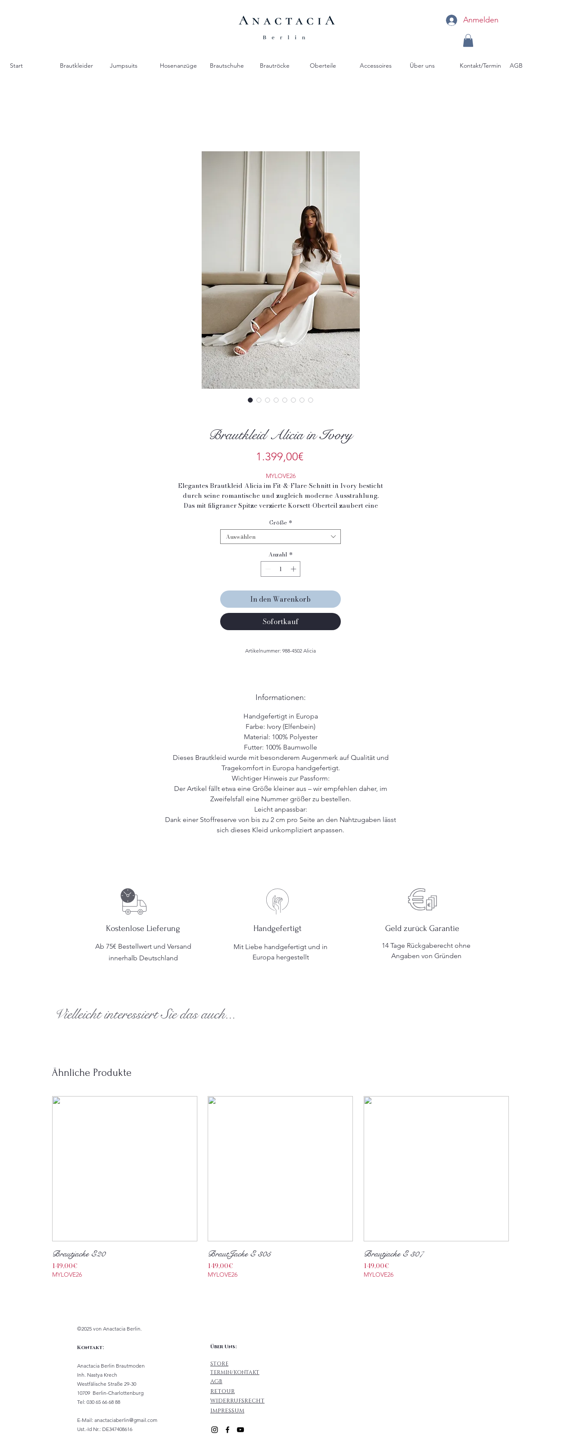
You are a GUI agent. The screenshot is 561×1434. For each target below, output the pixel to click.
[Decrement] (267, 569)
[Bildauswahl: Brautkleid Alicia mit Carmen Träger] (267, 400)
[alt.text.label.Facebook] (227, 1429)
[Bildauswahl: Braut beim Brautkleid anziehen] (284, 400)
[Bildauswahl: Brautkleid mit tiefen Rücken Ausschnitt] (293, 400)
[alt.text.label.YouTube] (240, 1429)
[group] (280, 1193)
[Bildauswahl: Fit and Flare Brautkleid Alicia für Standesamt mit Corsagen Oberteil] (276, 400)
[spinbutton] (280, 569)
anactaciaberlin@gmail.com (125, 1420)
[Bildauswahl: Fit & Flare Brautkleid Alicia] (250, 400)
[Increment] (294, 569)
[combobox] (280, 536)
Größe (280, 522)
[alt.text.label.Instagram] (214, 1429)
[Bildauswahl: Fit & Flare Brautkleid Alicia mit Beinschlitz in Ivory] (302, 400)
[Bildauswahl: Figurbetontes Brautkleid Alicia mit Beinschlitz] (259, 400)
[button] (468, 40)
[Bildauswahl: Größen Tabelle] (310, 400)
